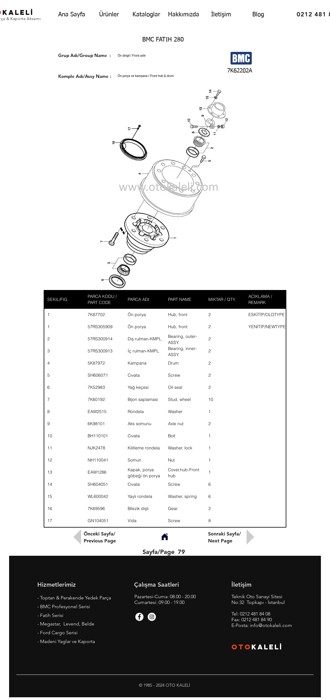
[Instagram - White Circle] (152, 617)
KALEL (267, 647)
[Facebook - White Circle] (139, 617)
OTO (241, 647)
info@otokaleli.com (271, 625)
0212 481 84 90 (256, 619)
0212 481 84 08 (255, 614)
